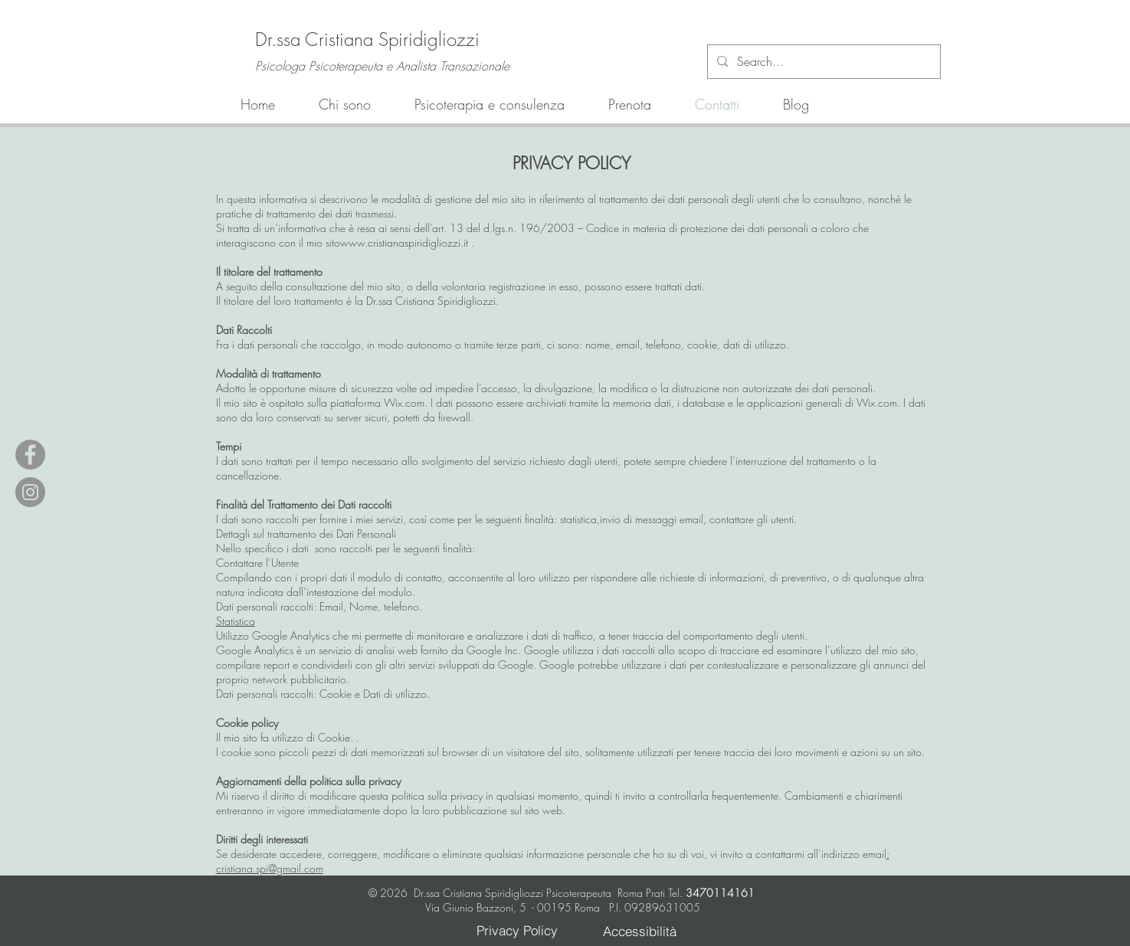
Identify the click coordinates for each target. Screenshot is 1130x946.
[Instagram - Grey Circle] (30, 492)
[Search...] (822, 61)
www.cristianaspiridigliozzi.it (404, 242)
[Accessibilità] (639, 930)
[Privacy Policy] (517, 930)
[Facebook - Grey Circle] (30, 455)
